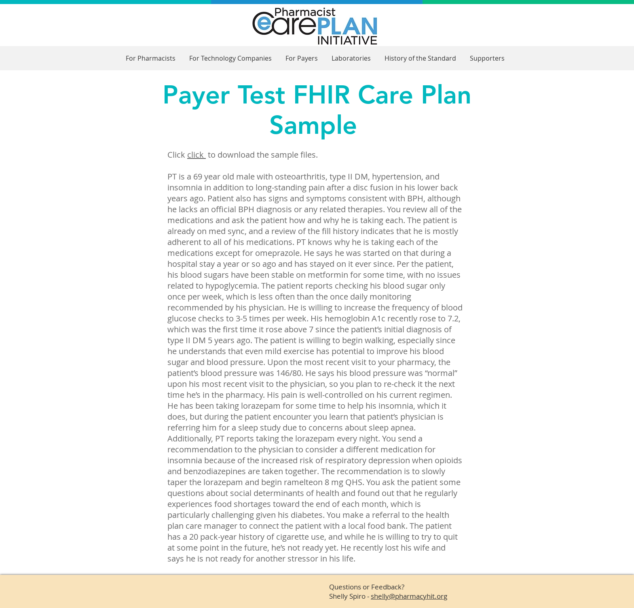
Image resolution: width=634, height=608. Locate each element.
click (196, 154)
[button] (150, 58)
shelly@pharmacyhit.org (409, 596)
